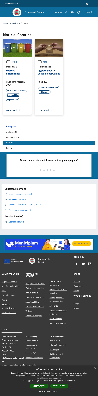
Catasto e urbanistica (35, 306)
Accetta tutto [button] (39, 386)
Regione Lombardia (12, 3)
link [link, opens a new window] (73, 381)
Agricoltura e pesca (58, 323)
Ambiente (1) (11, 131)
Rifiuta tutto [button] (59, 386)
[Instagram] (77, 12)
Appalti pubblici (32, 301)
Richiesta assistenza (34, 357)
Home (5, 23)
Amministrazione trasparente (57, 338)
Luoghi (76, 303)
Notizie (11, 62)
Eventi (76, 307)
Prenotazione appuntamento (32, 338)
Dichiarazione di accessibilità (56, 355)
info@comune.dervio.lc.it (13, 357)
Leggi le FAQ (31, 353)
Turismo (29, 311)
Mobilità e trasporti (34, 315)
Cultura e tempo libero (35, 288)
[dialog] (49, 381)
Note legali (54, 349)
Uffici (4, 290)
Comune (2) (11, 142)
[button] (49, 391)
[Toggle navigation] (5, 12)
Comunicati (78, 286)
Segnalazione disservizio (31, 346)
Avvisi (76, 290)
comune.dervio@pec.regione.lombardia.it (20, 365)
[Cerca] (92, 12)
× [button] (95, 368)
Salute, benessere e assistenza (58, 312)
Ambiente (54, 305)
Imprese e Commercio (35, 297)
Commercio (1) (12, 137)
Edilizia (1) (10, 148)
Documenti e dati (9, 312)
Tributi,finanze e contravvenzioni (57, 299)
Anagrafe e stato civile (35, 283)
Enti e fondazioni (9, 295)
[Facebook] (64, 12)
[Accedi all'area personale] (87, 3)
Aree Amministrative (11, 286)
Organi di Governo (9, 281)
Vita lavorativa (32, 292)
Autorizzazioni (56, 318)
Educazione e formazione (55, 283)
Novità (15, 23)
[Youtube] (71, 12)
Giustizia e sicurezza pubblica (58, 291)
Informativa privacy (58, 344)
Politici (4, 299)
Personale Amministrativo (8, 306)
